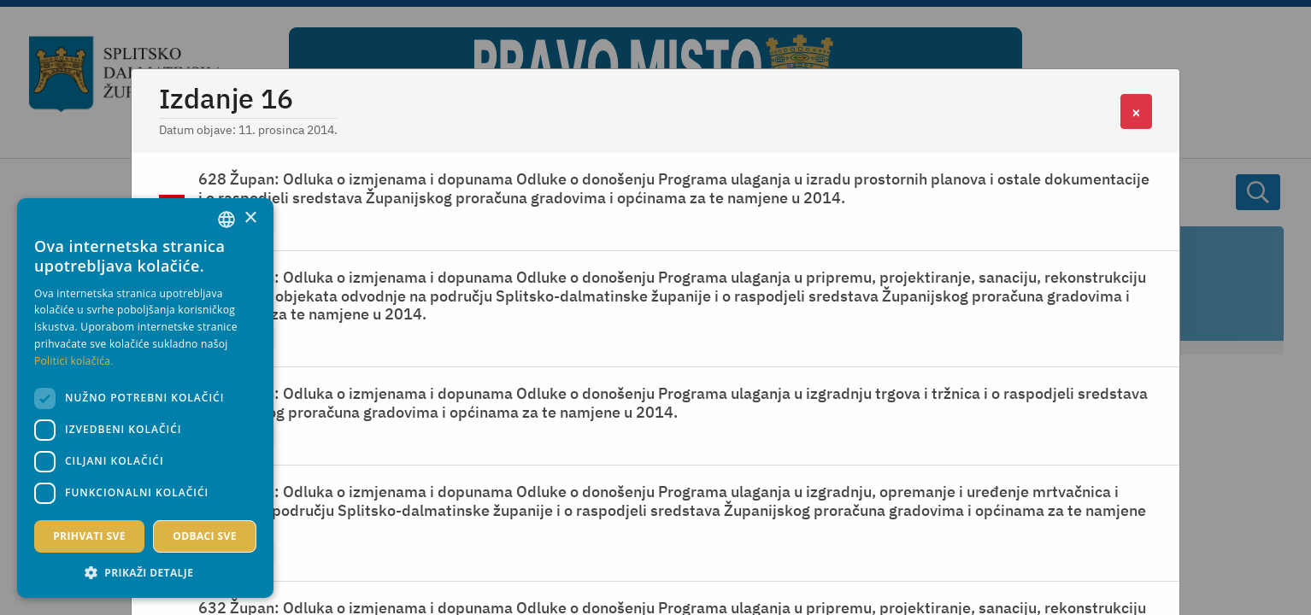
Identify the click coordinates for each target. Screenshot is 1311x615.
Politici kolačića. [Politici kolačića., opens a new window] (74, 361)
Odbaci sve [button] (205, 536)
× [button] (250, 218)
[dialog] (145, 398)
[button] (145, 572)
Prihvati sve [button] (89, 536)
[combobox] (226, 219)
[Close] (1136, 111)
